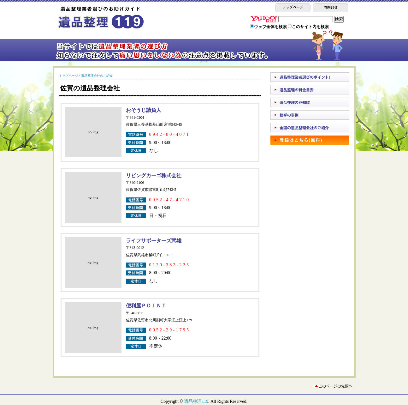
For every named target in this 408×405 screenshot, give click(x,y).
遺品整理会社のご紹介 (97, 75)
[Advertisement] (298, 165)
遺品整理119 (196, 401)
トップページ (68, 75)
